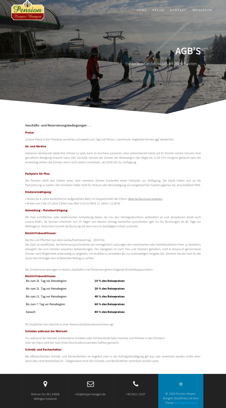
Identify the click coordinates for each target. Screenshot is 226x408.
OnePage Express (185, 403)
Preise (158, 10)
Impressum (202, 10)
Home (142, 10)
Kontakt (178, 10)
